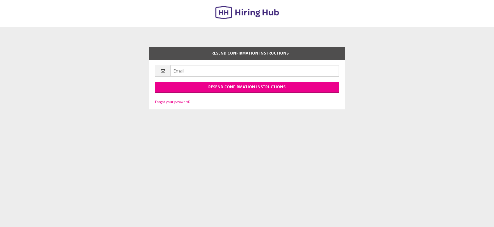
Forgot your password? (172, 102)
